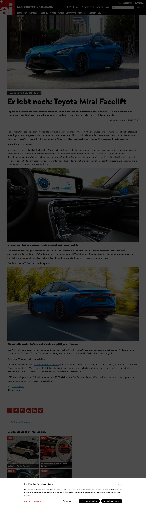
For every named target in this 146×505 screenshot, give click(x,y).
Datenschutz (28, 501)
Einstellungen (67, 501)
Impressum (37, 501)
